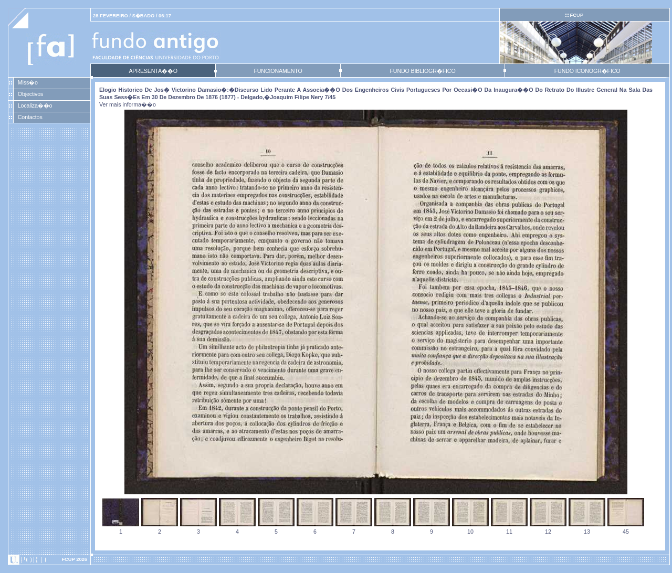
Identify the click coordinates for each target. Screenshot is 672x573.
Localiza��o (35, 105)
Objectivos (30, 94)
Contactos (30, 117)
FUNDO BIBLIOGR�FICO (422, 71)
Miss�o (28, 82)
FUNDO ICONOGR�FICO (587, 71)
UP (576, 15)
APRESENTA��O (153, 71)
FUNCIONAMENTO (278, 71)
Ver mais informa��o (127, 104)
